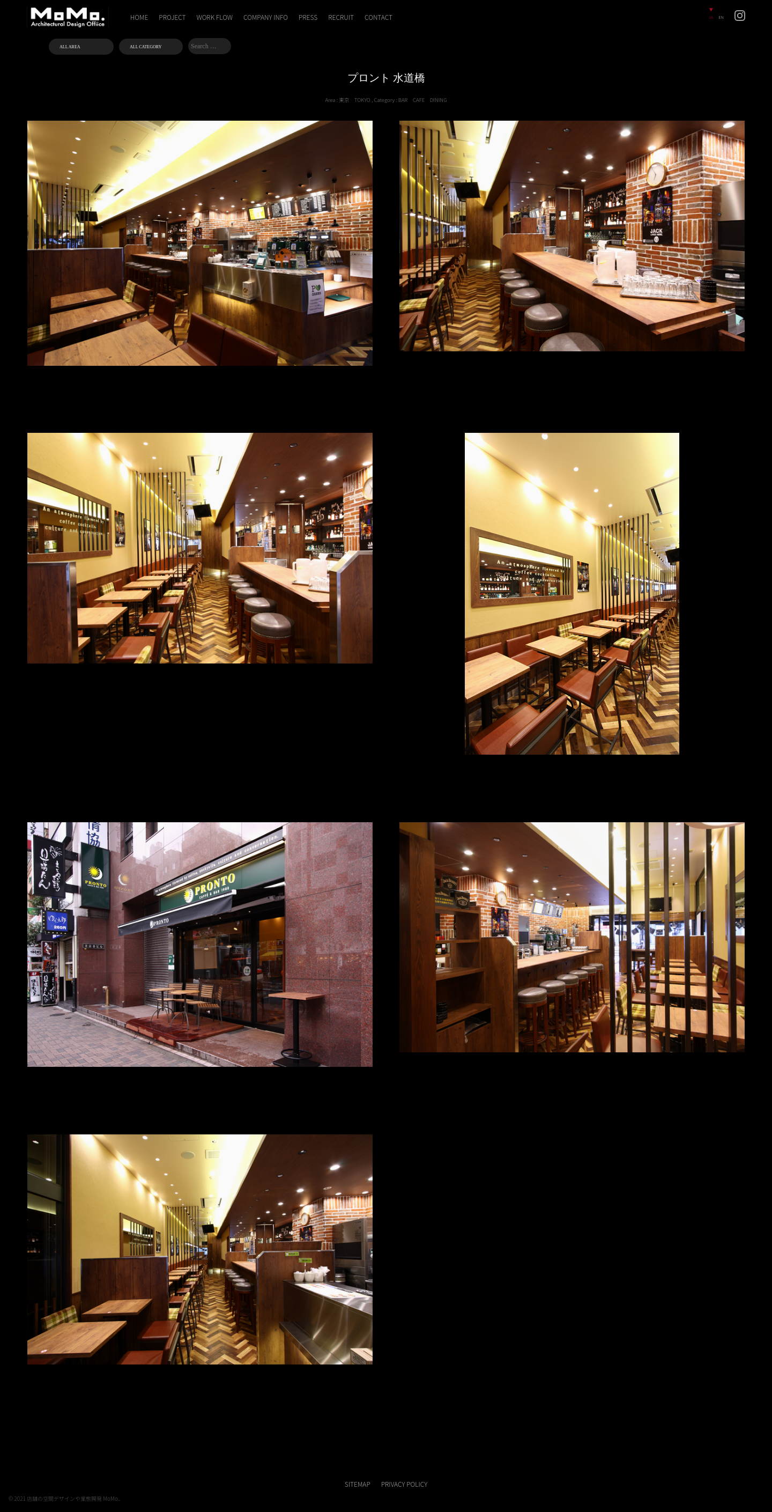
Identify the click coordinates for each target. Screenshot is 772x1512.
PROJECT (172, 16)
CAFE (419, 100)
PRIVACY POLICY (404, 1483)
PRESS (308, 16)
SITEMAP (357, 1483)
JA (711, 17)
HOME (139, 16)
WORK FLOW (215, 16)
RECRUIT (341, 16)
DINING (438, 100)
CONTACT (378, 16)
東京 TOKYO (354, 100)
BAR (403, 100)
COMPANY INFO (265, 16)
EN (721, 17)
